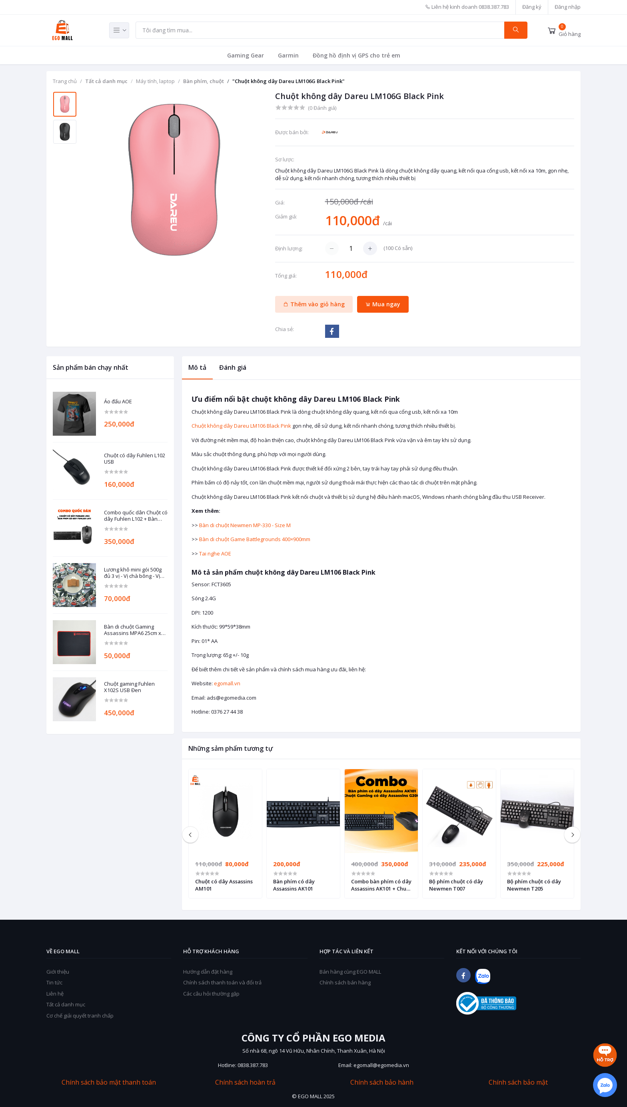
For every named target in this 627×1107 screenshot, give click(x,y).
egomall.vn (227, 683)
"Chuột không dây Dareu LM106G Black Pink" (288, 81)
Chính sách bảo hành (381, 1082)
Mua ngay (382, 304)
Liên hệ (55, 993)
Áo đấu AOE (118, 402)
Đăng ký (531, 6)
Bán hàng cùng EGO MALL (350, 971)
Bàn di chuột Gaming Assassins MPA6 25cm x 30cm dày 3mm (132, 630)
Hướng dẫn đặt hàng (207, 971)
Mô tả (197, 367)
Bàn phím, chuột (203, 81)
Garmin (288, 55)
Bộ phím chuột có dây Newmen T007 (456, 885)
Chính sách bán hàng (345, 982)
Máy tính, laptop (155, 81)
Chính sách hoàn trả (245, 1082)
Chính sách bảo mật (518, 1082)
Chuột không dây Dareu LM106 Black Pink (241, 425)
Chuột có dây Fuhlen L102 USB (134, 458)
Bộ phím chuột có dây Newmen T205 (534, 885)
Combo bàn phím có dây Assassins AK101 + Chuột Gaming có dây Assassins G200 (381, 885)
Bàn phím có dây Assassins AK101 (294, 885)
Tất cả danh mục (106, 81)
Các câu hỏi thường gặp (211, 993)
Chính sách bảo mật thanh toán (109, 1082)
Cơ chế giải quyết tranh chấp (80, 1015)
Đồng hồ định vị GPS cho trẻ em (356, 55)
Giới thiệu (57, 971)
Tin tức (54, 982)
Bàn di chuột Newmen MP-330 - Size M (245, 525)
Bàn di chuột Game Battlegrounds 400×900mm (254, 539)
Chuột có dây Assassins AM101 (224, 885)
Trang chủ (65, 81)
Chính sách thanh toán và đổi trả (222, 982)
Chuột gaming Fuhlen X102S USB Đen (129, 687)
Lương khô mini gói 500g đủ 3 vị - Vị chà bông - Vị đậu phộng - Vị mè (133, 573)
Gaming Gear (245, 55)
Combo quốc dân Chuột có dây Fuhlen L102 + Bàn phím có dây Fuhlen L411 (136, 516)
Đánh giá (232, 367)
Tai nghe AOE (215, 553)
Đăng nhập (568, 6)
